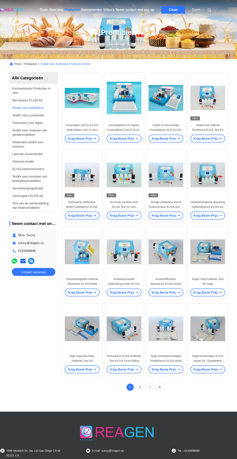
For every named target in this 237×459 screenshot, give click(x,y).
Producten (72, 9)
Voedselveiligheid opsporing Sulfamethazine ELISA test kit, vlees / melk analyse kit (208, 206)
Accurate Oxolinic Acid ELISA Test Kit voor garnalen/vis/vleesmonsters (124, 206)
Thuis (44, 9)
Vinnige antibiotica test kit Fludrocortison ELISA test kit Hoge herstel (166, 206)
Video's (108, 9)
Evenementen (91, 9)
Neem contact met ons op (135, 9)
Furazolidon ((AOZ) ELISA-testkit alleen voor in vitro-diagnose (82, 130)
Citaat (173, 9)
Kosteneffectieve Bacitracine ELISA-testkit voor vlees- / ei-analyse (166, 283)
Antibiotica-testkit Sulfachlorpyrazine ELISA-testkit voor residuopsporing (124, 283)
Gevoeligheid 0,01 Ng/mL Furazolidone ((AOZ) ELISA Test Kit (124, 130)
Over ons (56, 9)
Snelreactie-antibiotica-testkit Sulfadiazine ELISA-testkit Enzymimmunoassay (82, 206)
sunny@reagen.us (31, 243)
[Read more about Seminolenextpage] (149, 387)
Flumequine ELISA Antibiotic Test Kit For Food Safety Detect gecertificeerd (124, 360)
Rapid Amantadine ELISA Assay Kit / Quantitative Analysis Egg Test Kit (207, 360)
